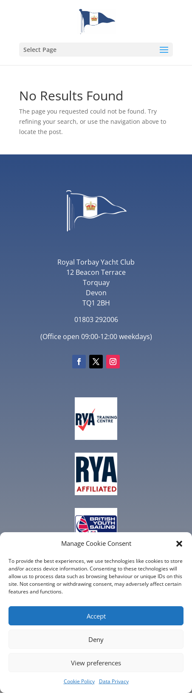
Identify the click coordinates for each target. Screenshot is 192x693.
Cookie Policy (79, 681)
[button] (179, 543)
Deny (96, 639)
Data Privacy (114, 681)
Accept (96, 616)
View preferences (96, 663)
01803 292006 (96, 319)
